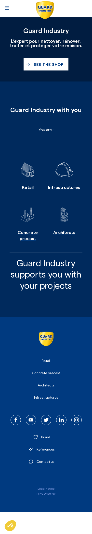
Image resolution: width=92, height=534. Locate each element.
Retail (46, 361)
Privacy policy (46, 493)
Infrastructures (46, 397)
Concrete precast (46, 373)
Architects (46, 385)
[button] (10, 526)
